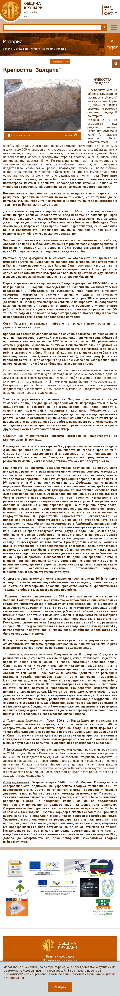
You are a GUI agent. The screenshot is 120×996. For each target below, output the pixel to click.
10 (33, 135)
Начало (7, 48)
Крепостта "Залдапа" (54, 48)
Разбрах (60, 987)
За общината (21, 48)
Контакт (110, 13)
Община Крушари (33, 10)
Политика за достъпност (60, 960)
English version (108, 8)
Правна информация (60, 956)
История (35, 48)
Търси (103, 27)
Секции (58, 61)
